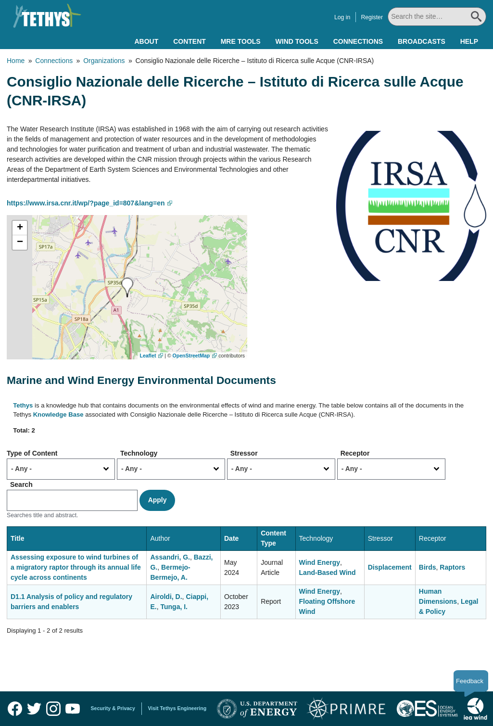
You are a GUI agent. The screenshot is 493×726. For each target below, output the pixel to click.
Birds (427, 567)
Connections (358, 41)
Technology (139, 453)
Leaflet (148, 355)
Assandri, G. (170, 557)
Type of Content (32, 453)
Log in (342, 17)
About (146, 41)
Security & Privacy (113, 708)
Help (469, 41)
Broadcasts (421, 41)
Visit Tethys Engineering (177, 708)
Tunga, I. (174, 607)
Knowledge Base (58, 414)
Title (18, 538)
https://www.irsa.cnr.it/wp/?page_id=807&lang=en (86, 203)
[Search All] (437, 16)
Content (189, 41)
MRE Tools (241, 41)
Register (372, 17)
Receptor (355, 453)
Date (231, 538)
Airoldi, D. (166, 596)
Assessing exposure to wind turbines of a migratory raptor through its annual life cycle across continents (76, 567)
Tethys (23, 405)
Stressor (244, 453)
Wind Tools (297, 41)
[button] (127, 287)
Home (16, 60)
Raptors (452, 567)
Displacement (390, 567)
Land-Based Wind (327, 572)
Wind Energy (319, 562)
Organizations (104, 60)
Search (21, 484)
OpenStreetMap (191, 355)
